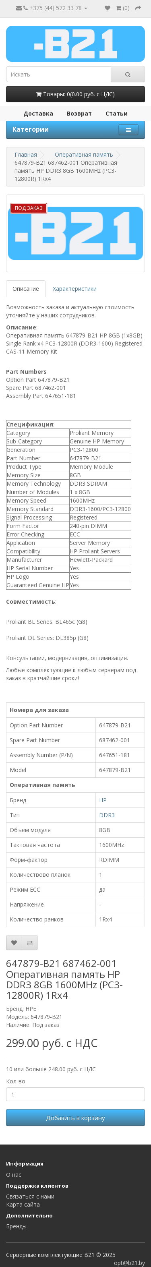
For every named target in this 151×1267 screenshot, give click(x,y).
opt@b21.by (129, 1263)
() (123, 8)
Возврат (79, 113)
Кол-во (15, 1081)
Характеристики (75, 288)
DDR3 (107, 815)
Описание (25, 288)
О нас (13, 1174)
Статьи (116, 113)
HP (103, 800)
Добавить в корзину (75, 1118)
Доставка (38, 113)
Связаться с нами (30, 1196)
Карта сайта (23, 1204)
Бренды (16, 1226)
